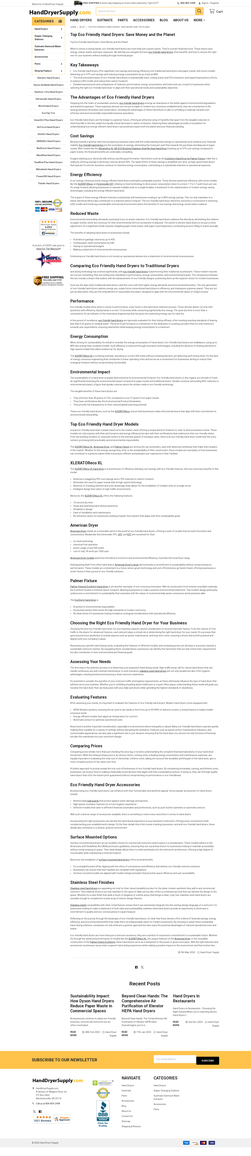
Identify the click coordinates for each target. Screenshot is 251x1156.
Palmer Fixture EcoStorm (102, 952)
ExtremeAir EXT (106, 194)
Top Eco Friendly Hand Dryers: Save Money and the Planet (122, 45)
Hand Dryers (81, 30)
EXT (129, 544)
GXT (120, 544)
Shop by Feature (49, 81)
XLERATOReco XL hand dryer (89, 479)
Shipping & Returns (131, 1135)
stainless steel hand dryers (153, 681)
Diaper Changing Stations (49, 48)
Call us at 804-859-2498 (48, 1112)
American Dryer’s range (127, 575)
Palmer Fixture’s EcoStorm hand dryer (89, 597)
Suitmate (105, 30)
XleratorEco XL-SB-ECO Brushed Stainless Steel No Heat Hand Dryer (133, 158)
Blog (164, 30)
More (199, 30)
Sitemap (126, 1130)
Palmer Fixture (122, 457)
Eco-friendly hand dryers (91, 155)
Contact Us (127, 1125)
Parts (123, 30)
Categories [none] (44, 31)
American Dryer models (82, 568)
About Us (181, 30)
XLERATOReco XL (84, 366)
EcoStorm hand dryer (85, 610)
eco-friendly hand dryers (160, 62)
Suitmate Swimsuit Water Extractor (48, 58)
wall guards (93, 811)
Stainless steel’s (78, 915)
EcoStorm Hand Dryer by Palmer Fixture (185, 169)
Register (215, 3)
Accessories (144, 30)
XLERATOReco (85, 194)
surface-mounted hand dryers (114, 870)
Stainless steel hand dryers (83, 898)
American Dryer (101, 457)
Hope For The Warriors (47, 259)
